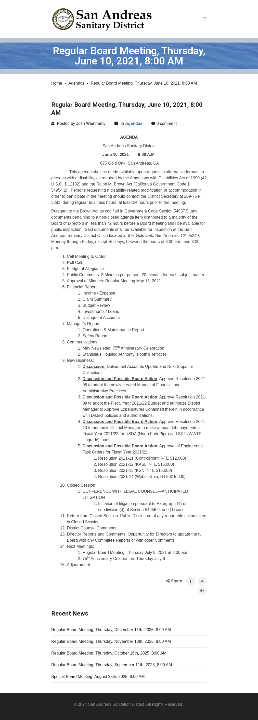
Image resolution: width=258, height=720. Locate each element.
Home (56, 83)
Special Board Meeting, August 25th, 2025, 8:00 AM (98, 676)
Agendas (76, 83)
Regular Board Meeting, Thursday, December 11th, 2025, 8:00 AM (111, 630)
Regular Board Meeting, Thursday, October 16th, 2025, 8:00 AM (108, 653)
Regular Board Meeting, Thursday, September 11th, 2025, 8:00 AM (111, 665)
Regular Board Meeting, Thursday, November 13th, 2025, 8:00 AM (111, 641)
